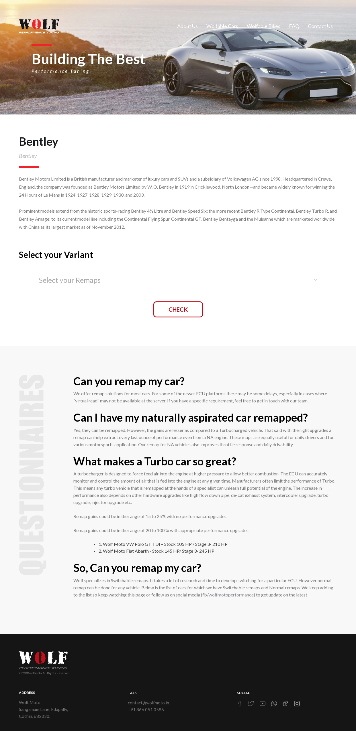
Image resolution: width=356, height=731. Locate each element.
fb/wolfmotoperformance (228, 594)
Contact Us (320, 26)
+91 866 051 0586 (146, 709)
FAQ (294, 26)
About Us (187, 26)
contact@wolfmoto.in (148, 702)
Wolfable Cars (222, 26)
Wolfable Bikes (263, 26)
